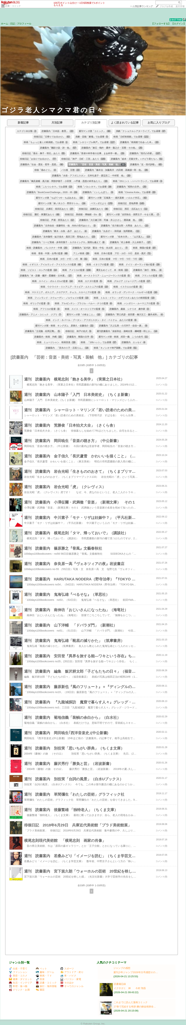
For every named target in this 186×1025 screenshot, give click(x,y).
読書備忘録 (120, 984)
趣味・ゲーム (45, 972)
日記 (12, 23)
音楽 (40, 979)
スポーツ (67, 968)
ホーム (4, 23)
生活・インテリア (20, 982)
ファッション (18, 972)
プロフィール (24, 23)
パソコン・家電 (70, 979)
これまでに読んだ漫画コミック (131, 1002)
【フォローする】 (161, 23)
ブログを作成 (166, 6)
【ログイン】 (178, 23)
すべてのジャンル (72, 986)
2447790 (176, 19)
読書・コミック (13, 6)
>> (141, 6)
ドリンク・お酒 (19, 989)
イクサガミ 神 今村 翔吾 (130, 988)
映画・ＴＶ (44, 975)
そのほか (67, 982)
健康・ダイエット (20, 979)
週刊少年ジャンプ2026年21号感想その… (135, 972)
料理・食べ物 (18, 986)
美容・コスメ (18, 975)
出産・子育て (18, 968)
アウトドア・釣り (72, 972)
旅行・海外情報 (46, 986)
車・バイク (68, 975)
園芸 (40, 989)
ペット (41, 968)
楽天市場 (180, 6)
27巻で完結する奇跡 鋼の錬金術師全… (135, 1006)
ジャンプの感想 (121, 968)
